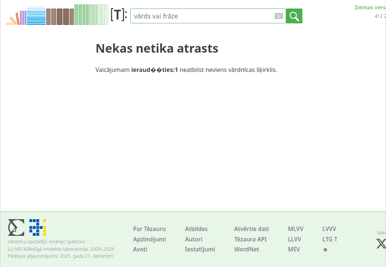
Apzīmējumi (149, 239)
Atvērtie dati (251, 229)
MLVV (296, 229)
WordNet (246, 249)
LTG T (329, 239)
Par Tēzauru (149, 229)
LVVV (329, 229)
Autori (193, 239)
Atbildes (196, 229)
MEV (294, 249)
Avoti (140, 249)
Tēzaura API (250, 239)
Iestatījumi (200, 249)
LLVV (294, 239)
